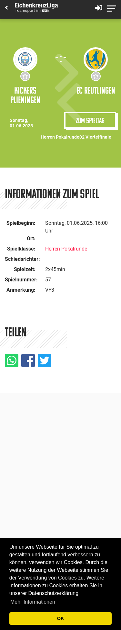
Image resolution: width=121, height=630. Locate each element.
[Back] (6, 8)
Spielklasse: (21, 249)
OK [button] (60, 618)
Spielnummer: (21, 280)
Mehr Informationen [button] (32, 602)
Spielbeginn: (20, 223)
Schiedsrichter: (22, 259)
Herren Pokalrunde (66, 249)
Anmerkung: (20, 290)
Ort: (31, 238)
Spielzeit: (24, 269)
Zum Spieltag (90, 120)
